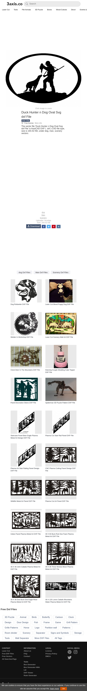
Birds (34, 617)
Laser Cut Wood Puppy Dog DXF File (59, 304)
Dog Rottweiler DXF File (20, 304)
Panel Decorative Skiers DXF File (23, 403)
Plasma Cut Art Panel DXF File (57, 501)
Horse (26, 628)
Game (58, 622)
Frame (47, 622)
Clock (71, 617)
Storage (78, 633)
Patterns (66, 628)
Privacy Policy (51, 654)
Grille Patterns (11, 628)
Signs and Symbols (60, 633)
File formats (26, 10)
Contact (27, 656)
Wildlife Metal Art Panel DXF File (23, 501)
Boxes (49, 10)
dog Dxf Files (24, 272)
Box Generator (30, 665)
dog (43, 212)
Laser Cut (5, 10)
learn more (54, 689)
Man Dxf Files (42, 272)
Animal (23, 617)
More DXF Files (42, 638)
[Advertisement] (43, 31)
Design (8, 622)
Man (43, 215)
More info (38, 123)
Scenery (43, 218)
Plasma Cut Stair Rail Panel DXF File (59, 436)
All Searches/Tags (9, 659)
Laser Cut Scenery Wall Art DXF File (59, 337)
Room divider (11, 633)
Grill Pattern (72, 622)
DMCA (48, 656)
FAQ (25, 654)
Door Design (23, 622)
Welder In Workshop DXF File (22, 337)
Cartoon (59, 617)
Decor (73, 10)
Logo (37, 628)
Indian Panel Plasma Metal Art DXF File (26, 534)
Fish (36, 622)
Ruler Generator (30, 675)
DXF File (25, 121)
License (49, 651)
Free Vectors (7, 656)
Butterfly (46, 617)
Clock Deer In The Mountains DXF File (25, 370)
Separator (40, 633)
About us (27, 651)
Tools (16, 10)
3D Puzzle (39, 10)
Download (34, 226)
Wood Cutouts (61, 10)
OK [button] (63, 689)
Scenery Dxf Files (60, 272)
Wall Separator (22, 638)
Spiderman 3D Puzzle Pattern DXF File (60, 403)
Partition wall (51, 628)
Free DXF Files (8, 654)
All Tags (58, 638)
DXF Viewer (28, 673)
